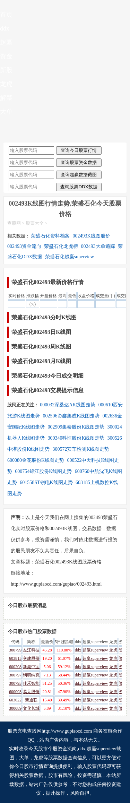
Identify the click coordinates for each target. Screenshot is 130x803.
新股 (6, 70)
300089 (15, 708)
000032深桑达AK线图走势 (67, 404)
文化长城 (31, 708)
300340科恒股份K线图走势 (75, 438)
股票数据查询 (62, 757)
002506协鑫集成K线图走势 (71, 415)
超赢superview (95, 650)
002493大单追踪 (98, 246)
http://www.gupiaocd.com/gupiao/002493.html (56, 584)
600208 (15, 666)
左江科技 (31, 650)
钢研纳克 (31, 675)
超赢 (6, 42)
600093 (15, 691)
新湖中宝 (31, 666)
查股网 (14, 223)
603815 (15, 658)
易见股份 (31, 691)
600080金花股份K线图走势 (35, 460)
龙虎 (6, 83)
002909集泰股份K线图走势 (75, 427)
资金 (6, 56)
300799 (15, 650)
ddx (4, 28)
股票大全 (35, 223)
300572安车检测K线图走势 (80, 449)
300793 (15, 683)
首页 (6, 14)
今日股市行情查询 (33, 766)
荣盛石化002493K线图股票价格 (68, 561)
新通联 (31, 700)
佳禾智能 (31, 683)
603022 (15, 700)
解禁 (6, 97)
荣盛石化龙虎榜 (61, 246)
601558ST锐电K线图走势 (46, 482)
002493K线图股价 (91, 236)
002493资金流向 (24, 246)
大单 (6, 111)
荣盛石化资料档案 (50, 236)
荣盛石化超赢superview (69, 256)
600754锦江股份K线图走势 (43, 471)
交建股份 (31, 658)
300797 (15, 675)
